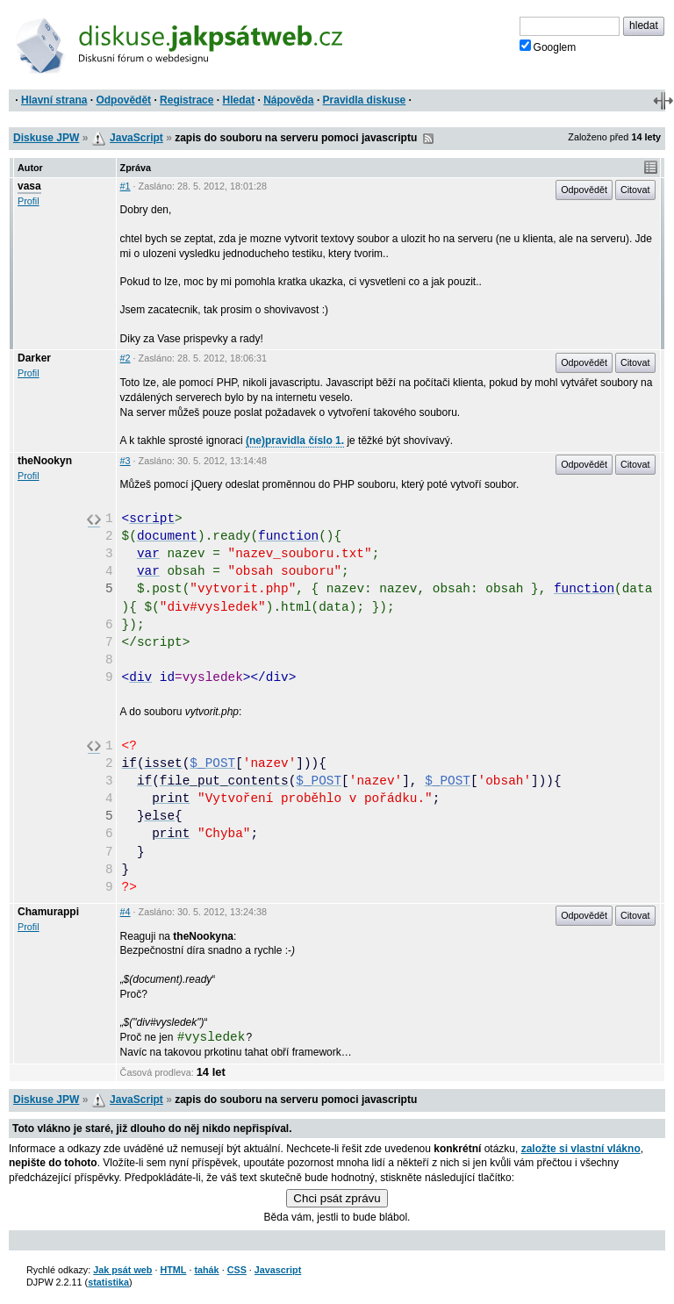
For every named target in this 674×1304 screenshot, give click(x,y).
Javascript (278, 1270)
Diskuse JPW (46, 138)
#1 (125, 186)
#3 (125, 460)
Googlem (548, 46)
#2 (125, 358)
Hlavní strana (54, 100)
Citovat (635, 189)
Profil (28, 201)
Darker (34, 358)
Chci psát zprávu (336, 1198)
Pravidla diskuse (364, 100)
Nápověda (288, 100)
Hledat (238, 100)
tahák (206, 1270)
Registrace (186, 100)
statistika (108, 1282)
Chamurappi (48, 912)
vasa (29, 186)
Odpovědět (123, 100)
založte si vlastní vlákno (581, 1149)
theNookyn (45, 461)
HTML (173, 1270)
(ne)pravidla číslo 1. (295, 440)
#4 (125, 911)
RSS (428, 138)
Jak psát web (122, 1270)
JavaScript (136, 138)
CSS (237, 1270)
